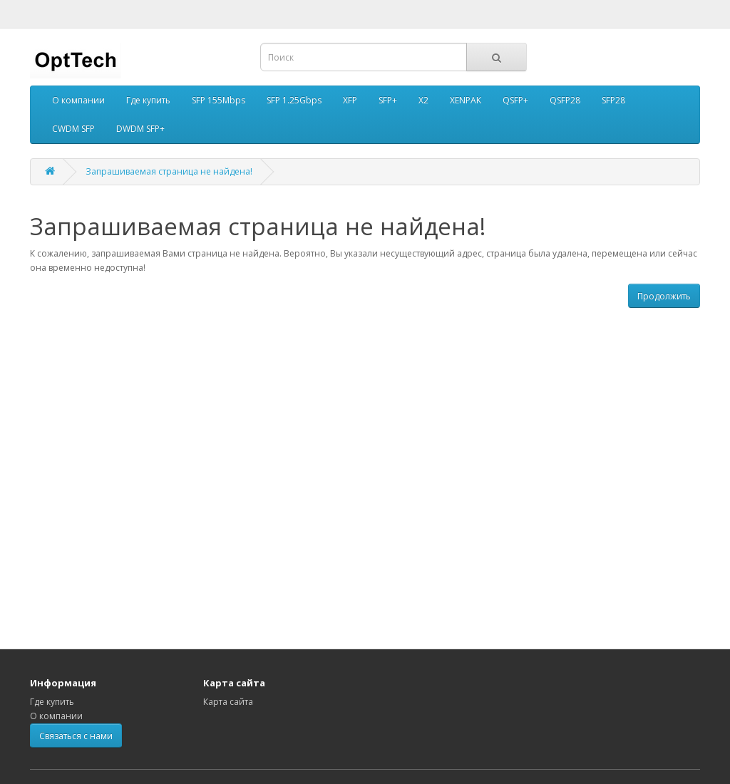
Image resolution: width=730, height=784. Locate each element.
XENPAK (465, 100)
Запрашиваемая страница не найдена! (169, 171)
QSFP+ (515, 100)
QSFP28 (565, 100)
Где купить (148, 100)
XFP (350, 100)
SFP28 (613, 100)
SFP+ (388, 100)
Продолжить (664, 296)
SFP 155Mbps (218, 100)
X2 (423, 100)
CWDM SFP (73, 129)
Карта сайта (228, 702)
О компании (78, 100)
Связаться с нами (76, 736)
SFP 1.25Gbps (294, 100)
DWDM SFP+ (140, 129)
